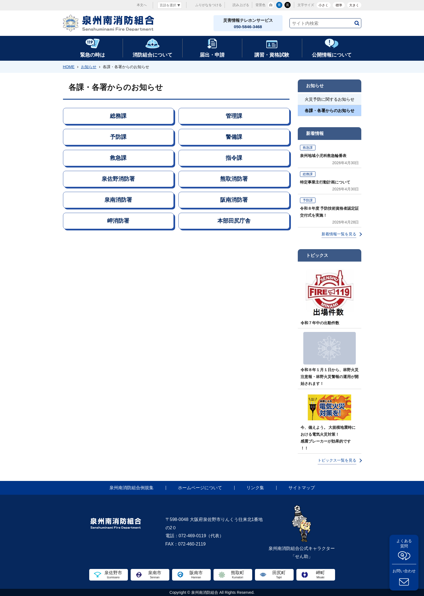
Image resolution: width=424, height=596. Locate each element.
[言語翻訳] (169, 5)
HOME (69, 67)
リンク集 (255, 487)
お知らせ (88, 67)
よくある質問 (404, 543)
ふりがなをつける (208, 5)
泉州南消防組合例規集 (131, 487)
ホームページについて (200, 487)
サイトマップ (301, 487)
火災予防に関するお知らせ (329, 99)
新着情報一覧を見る (339, 234)
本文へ (142, 5)
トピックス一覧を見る (337, 460)
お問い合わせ (404, 571)
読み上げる (241, 5)
